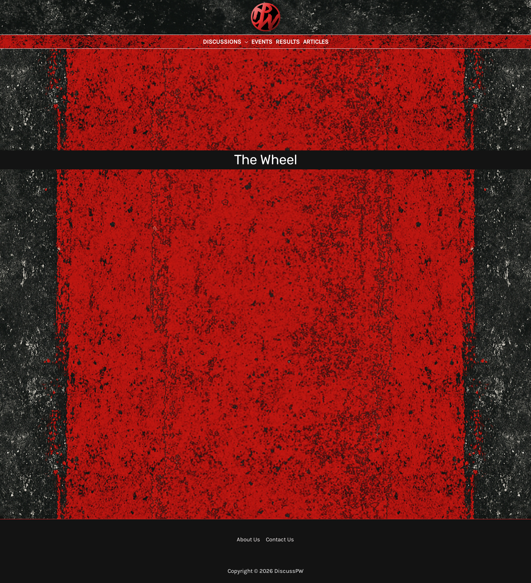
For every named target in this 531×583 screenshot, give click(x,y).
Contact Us (280, 539)
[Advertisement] (265, 99)
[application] (244, 42)
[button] (225, 41)
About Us (248, 539)
